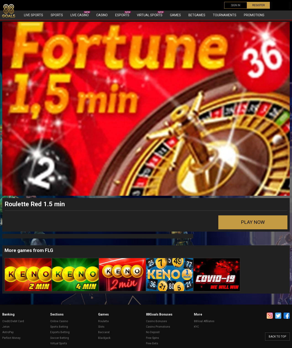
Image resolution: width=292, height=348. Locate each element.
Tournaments (224, 15)
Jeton (6, 326)
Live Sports (33, 15)
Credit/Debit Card (13, 321)
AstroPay (8, 332)
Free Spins (152, 338)
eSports (123, 14)
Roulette (103, 321)
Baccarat (104, 332)
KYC (196, 326)
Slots (101, 326)
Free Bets (152, 343)
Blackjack (104, 338)
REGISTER (258, 5)
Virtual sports (150, 14)
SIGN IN (235, 5)
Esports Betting (60, 332)
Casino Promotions (158, 326)
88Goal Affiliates (204, 321)
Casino (102, 15)
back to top (277, 336)
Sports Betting (59, 326)
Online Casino (59, 321)
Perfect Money (11, 338)
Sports (57, 15)
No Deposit (153, 332)
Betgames (196, 15)
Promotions (254, 15)
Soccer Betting (59, 338)
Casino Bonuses (156, 321)
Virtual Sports (58, 343)
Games (175, 15)
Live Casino (80, 14)
